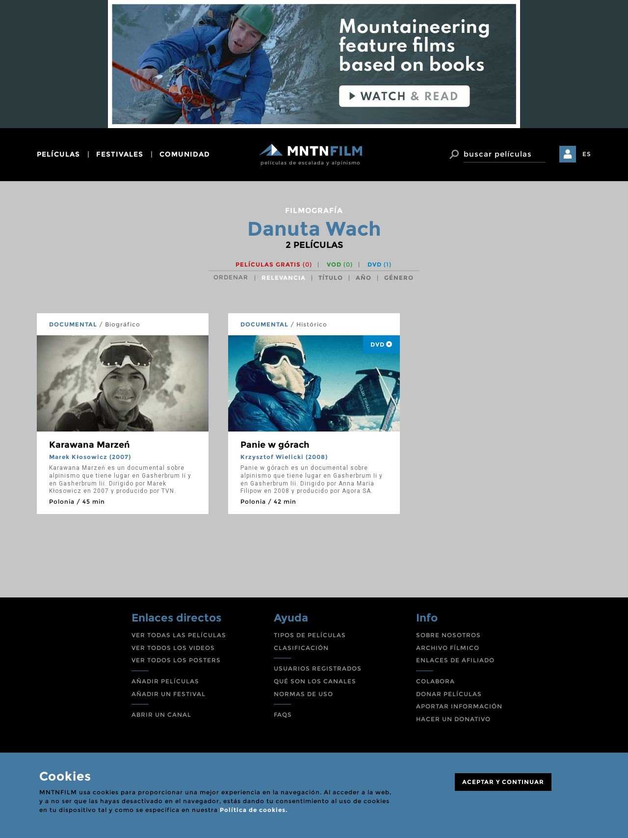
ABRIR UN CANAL (161, 714)
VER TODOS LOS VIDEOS (173, 647)
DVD (379, 264)
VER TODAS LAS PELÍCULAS (178, 635)
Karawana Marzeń (89, 444)
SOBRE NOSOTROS (448, 635)
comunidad (184, 154)
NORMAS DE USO (303, 694)
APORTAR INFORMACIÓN (459, 706)
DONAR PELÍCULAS (449, 694)
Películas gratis (274, 264)
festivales (119, 154)
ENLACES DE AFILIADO (455, 660)
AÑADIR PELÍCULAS (165, 681)
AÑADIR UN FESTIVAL (168, 694)
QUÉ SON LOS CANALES (315, 681)
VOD (340, 264)
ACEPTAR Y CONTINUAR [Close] (503, 781)
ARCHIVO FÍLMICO (447, 647)
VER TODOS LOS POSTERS (176, 660)
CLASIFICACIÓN (301, 647)
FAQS (283, 714)
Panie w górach (275, 444)
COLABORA (435, 681)
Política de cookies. (254, 809)
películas (58, 154)
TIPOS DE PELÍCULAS (310, 635)
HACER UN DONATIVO (453, 719)
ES (586, 154)
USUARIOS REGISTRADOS (318, 668)
